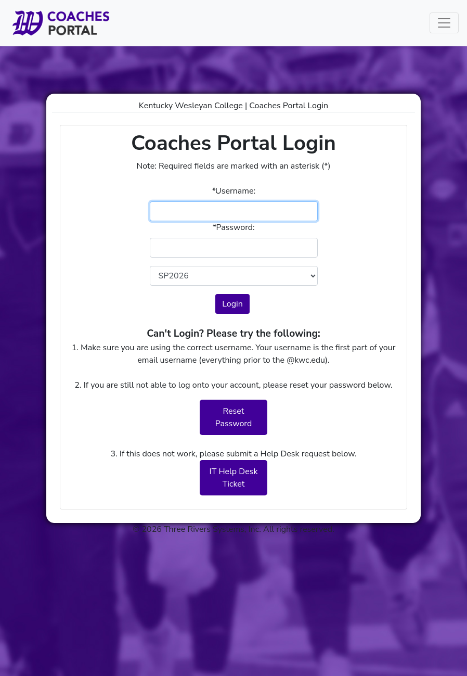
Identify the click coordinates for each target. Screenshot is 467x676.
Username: (233, 191)
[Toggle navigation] (444, 22)
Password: (233, 227)
